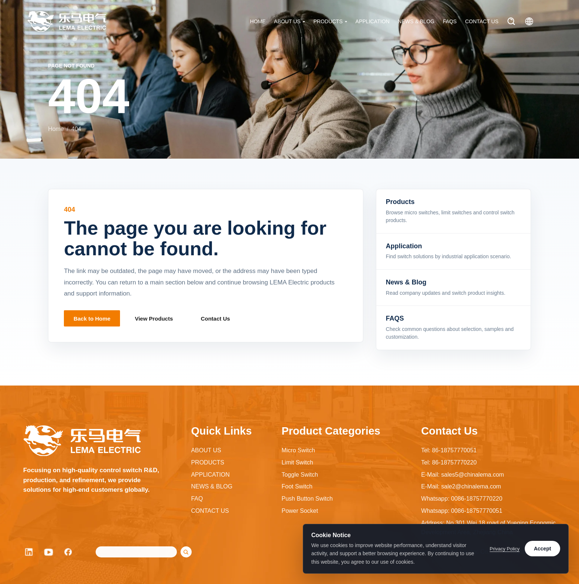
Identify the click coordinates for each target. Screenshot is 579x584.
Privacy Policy (505, 549)
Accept (542, 549)
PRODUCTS (328, 21)
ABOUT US (287, 21)
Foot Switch (296, 486)
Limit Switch (297, 462)
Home (56, 129)
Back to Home (91, 318)
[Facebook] (68, 551)
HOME (257, 21)
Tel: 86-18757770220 (449, 462)
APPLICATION (373, 21)
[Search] (511, 21)
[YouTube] (48, 551)
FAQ (197, 498)
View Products (154, 318)
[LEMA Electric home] (66, 21)
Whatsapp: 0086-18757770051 (462, 511)
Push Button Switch (307, 498)
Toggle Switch (299, 474)
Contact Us (215, 318)
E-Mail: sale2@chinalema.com (461, 486)
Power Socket (299, 511)
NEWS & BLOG (416, 21)
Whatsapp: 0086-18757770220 (462, 498)
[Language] (529, 21)
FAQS (450, 21)
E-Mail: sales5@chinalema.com (462, 474)
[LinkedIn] (28, 551)
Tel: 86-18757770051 (449, 450)
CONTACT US (482, 21)
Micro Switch (298, 450)
